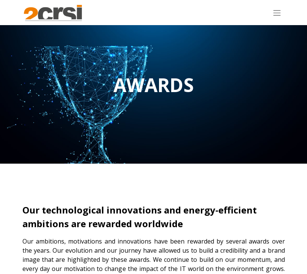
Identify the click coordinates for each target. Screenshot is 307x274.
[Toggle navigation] (277, 12)
